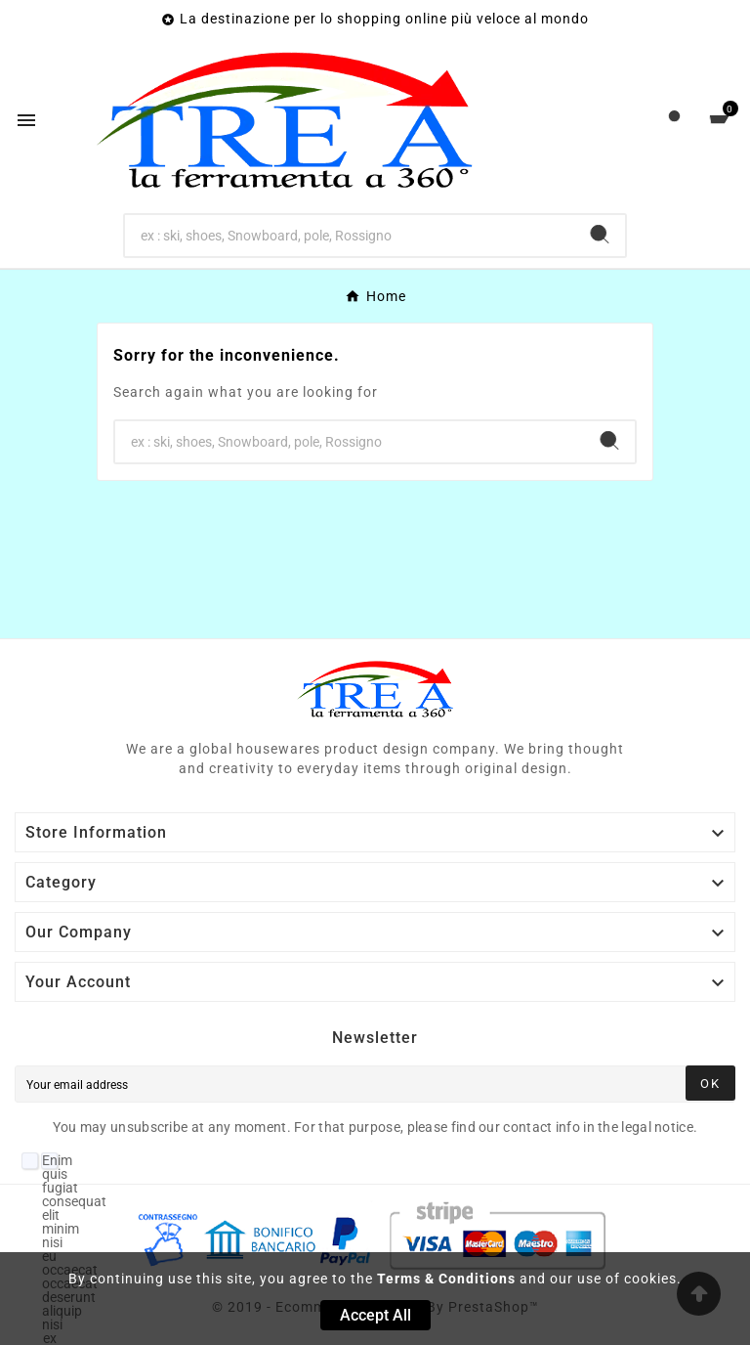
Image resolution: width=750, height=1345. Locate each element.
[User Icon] (674, 120)
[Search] (350, 235)
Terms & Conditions (446, 1278)
